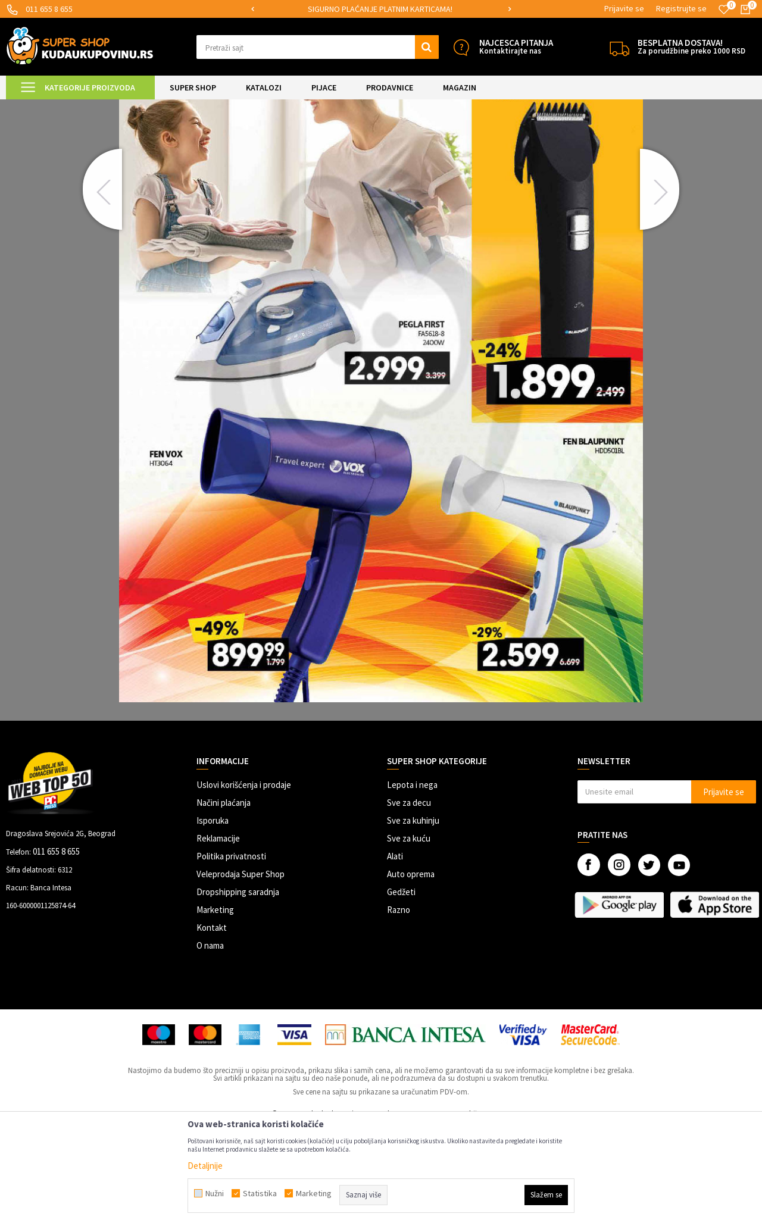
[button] (317, 47)
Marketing (215, 1009)
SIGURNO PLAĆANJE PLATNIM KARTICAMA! (380, 9)
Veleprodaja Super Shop (240, 973)
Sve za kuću (408, 937)
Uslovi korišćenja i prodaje (243, 884)
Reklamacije (218, 937)
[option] (381, 9)
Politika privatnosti (231, 955)
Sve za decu (409, 901)
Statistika (260, 1193)
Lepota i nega (412, 884)
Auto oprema (411, 973)
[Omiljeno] (724, 9)
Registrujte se (681, 8)
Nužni (214, 1193)
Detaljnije (205, 1165)
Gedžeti (401, 991)
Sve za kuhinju (413, 919)
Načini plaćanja (223, 901)
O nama (210, 1044)
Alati (395, 955)
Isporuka (212, 919)
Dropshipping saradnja (237, 991)
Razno (398, 1009)
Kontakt (211, 1026)
